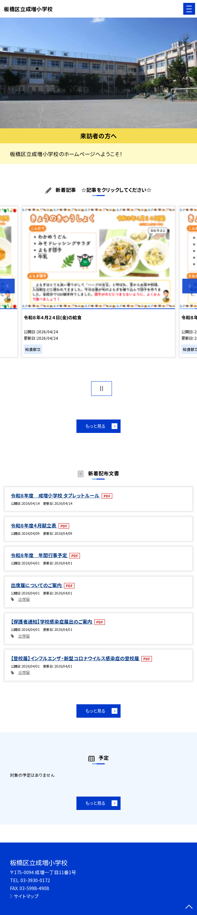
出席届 (24, 599)
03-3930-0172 (35, 880)
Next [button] (189, 286)
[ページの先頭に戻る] (189, 907)
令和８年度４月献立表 (34, 525)
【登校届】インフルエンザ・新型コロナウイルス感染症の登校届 (75, 658)
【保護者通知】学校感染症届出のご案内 (52, 621)
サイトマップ (26, 896)
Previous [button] (7, 286)
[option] (98, 73)
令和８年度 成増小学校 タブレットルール (55, 495)
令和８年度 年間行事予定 (39, 555)
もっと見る (95, 426)
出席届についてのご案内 (37, 585)
